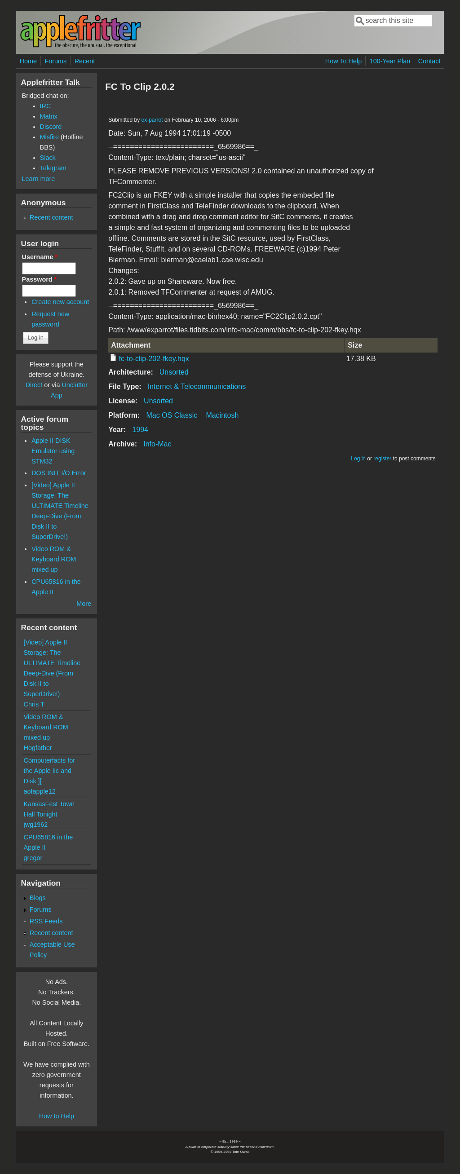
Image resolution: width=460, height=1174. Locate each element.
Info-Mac (157, 444)
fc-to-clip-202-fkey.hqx (154, 358)
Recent (85, 61)
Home (28, 61)
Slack (48, 157)
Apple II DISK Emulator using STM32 (53, 451)
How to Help (56, 1116)
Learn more (38, 178)
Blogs (38, 897)
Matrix (49, 116)
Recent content (51, 217)
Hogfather (38, 747)
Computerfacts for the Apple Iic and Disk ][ (49, 771)
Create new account (60, 301)
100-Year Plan (390, 61)
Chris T (34, 704)
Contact (429, 61)
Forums (55, 61)
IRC (45, 106)
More (83, 603)
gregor (33, 857)
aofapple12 (40, 791)
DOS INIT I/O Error (58, 473)
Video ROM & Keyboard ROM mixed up (53, 559)
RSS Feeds (46, 921)
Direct (34, 384)
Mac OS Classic (171, 415)
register (382, 458)
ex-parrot (152, 120)
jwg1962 (36, 824)
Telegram (53, 168)
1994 (140, 429)
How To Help (343, 61)
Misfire (49, 137)
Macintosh (222, 415)
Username (40, 256)
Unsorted (174, 372)
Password (39, 279)
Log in (358, 458)
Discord (51, 126)
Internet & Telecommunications (197, 386)
